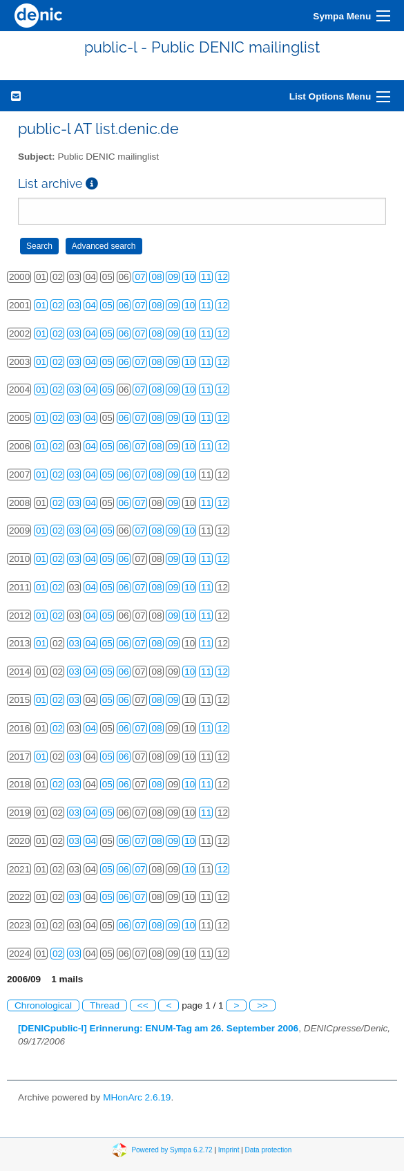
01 (41, 305)
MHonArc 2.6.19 (137, 1097)
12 (223, 277)
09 (173, 277)
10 (189, 277)
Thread (104, 1005)
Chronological (43, 1005)
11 (206, 277)
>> (262, 1005)
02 (57, 305)
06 (124, 305)
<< (142, 1005)
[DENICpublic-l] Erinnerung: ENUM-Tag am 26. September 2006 (158, 1028)
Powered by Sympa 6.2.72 (171, 1149)
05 (107, 305)
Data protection (268, 1149)
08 (156, 277)
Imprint (229, 1149)
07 (140, 277)
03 (74, 305)
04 (91, 305)
